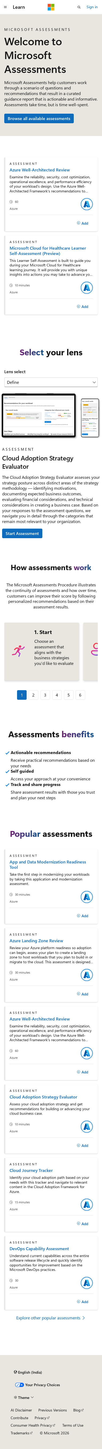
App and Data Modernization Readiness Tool (48, 864)
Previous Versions (52, 1410)
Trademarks (20, 1432)
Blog (76, 1410)
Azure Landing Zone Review (36, 940)
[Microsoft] (51, 7)
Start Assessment (22, 533)
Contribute (19, 1417)
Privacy (40, 1417)
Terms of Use (72, 1425)
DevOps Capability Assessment (39, 1248)
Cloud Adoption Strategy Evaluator (43, 1097)
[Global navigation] (5, 7)
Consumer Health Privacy (31, 1425)
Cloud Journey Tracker (31, 1170)
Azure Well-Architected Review (40, 169)
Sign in (92, 6)
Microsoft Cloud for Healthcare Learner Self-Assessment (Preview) (48, 250)
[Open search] (79, 7)
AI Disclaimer (21, 1410)
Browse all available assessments (39, 118)
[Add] (82, 223)
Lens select (15, 371)
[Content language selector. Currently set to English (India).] (28, 1372)
